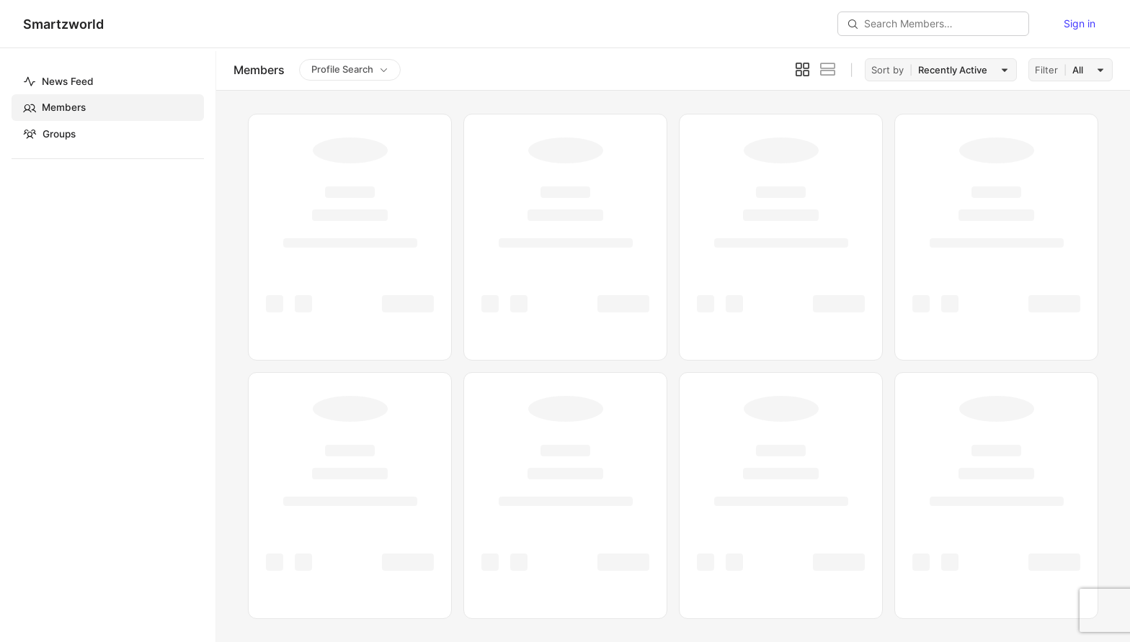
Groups (49, 133)
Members (54, 107)
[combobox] (961, 69)
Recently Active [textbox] (952, 70)
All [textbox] (1077, 70)
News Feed (58, 81)
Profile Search (342, 69)
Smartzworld (63, 24)
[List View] (828, 70)
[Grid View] (802, 70)
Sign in (1079, 23)
